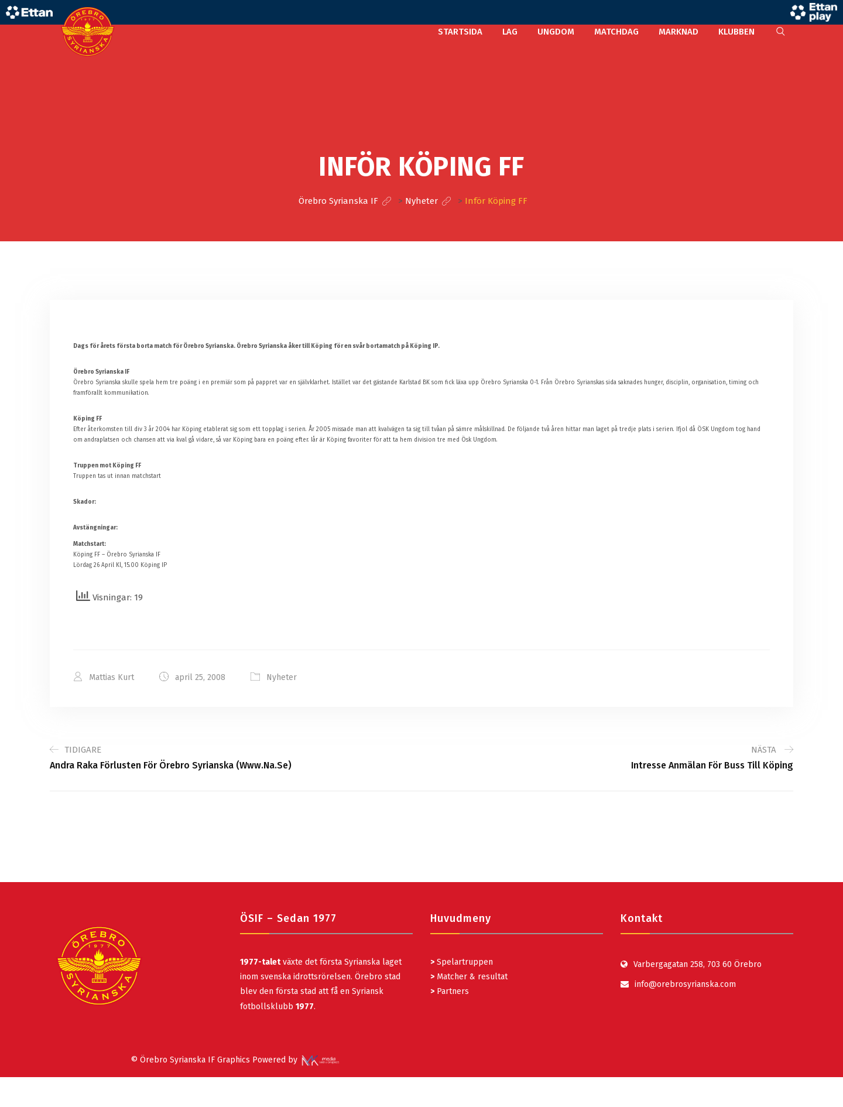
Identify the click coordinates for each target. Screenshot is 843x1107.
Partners (449, 991)
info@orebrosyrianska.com (685, 984)
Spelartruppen (463, 962)
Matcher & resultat (469, 977)
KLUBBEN (736, 31)
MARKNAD (678, 31)
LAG (510, 31)
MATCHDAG (616, 31)
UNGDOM (555, 31)
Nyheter (281, 677)
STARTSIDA (460, 31)
